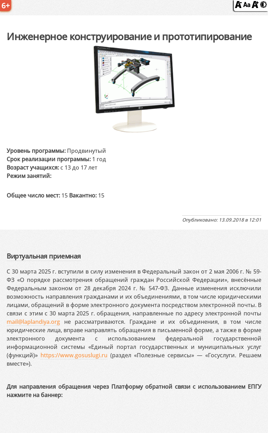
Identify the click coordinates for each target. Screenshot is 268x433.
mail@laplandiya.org (33, 322)
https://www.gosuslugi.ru (73, 355)
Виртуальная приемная (44, 256)
